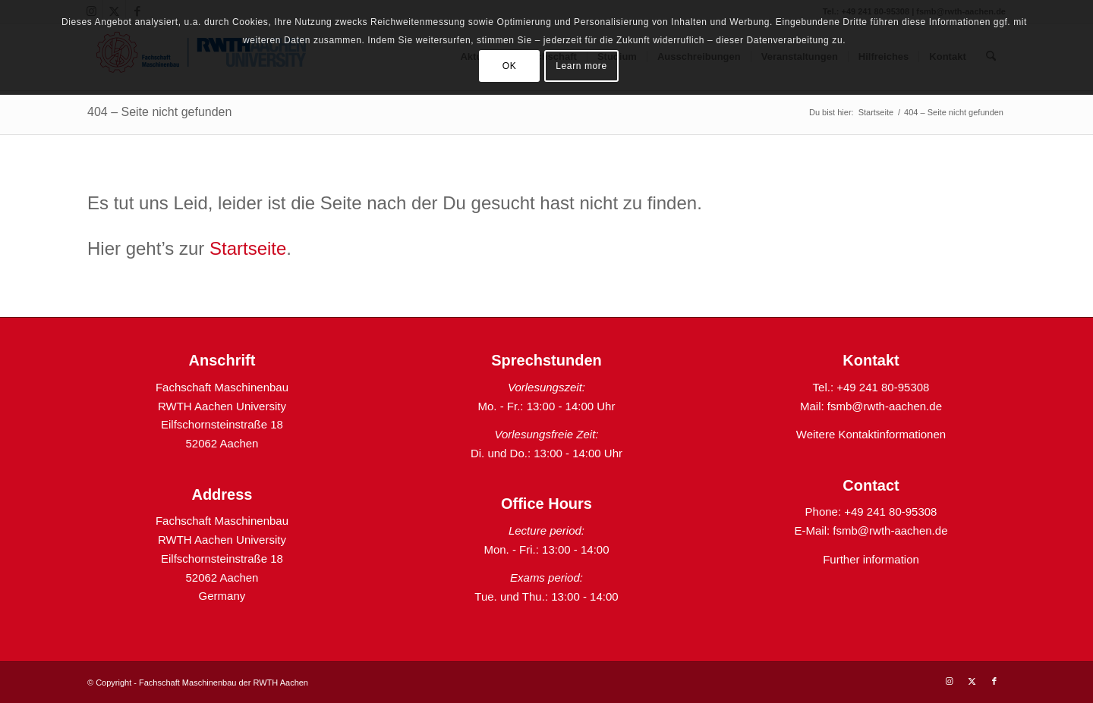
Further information (871, 559)
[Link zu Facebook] (994, 681)
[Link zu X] (971, 681)
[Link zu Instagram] (948, 681)
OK (509, 66)
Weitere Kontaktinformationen (871, 434)
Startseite (247, 248)
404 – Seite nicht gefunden (159, 111)
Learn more (581, 66)
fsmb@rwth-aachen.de (884, 406)
